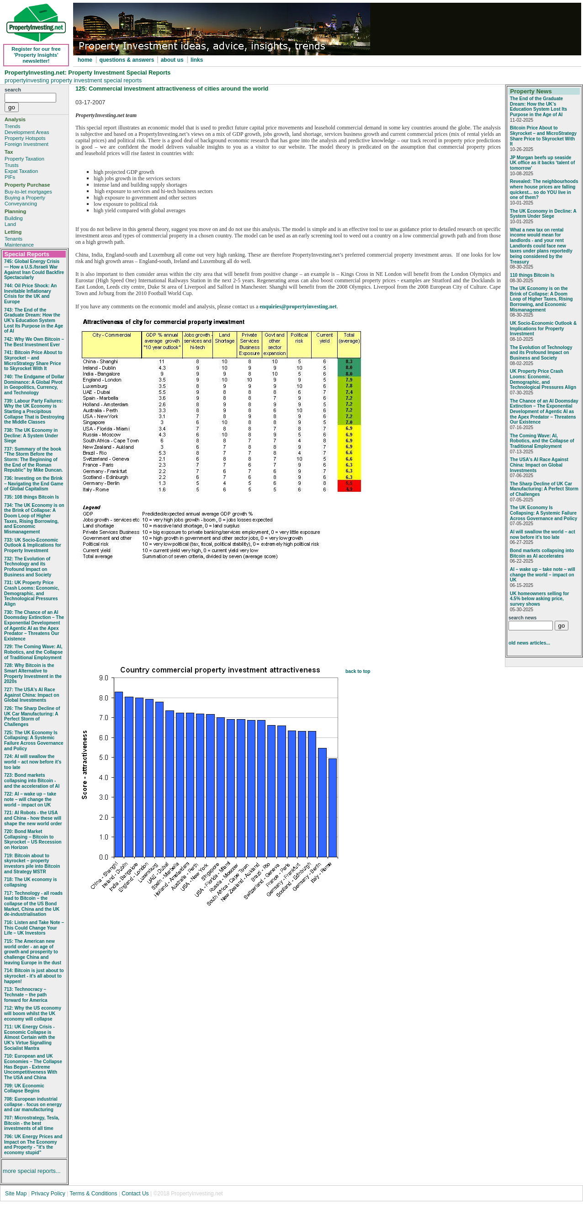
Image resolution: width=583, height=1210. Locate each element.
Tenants (13, 239)
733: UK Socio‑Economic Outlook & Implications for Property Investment (32, 545)
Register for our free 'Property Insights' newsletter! (36, 55)
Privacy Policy (49, 1193)
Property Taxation (24, 158)
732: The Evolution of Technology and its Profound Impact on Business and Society (27, 566)
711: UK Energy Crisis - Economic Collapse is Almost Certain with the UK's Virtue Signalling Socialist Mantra (29, 1037)
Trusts (12, 165)
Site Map (15, 1193)
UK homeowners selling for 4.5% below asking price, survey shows (539, 599)
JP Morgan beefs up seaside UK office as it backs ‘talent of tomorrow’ (542, 163)
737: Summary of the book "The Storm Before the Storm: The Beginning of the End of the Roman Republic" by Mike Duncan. (33, 459)
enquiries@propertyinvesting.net (298, 306)
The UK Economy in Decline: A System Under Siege (543, 214)
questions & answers (127, 60)
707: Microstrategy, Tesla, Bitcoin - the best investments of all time (31, 1123)
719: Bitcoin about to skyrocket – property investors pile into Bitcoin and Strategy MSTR (32, 863)
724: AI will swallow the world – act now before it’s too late (32, 761)
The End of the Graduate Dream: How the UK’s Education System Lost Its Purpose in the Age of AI (538, 106)
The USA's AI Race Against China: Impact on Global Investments (539, 465)
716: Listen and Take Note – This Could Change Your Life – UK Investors (34, 928)
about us (172, 60)
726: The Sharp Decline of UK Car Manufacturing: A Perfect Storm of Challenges (32, 716)
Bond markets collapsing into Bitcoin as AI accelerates (542, 553)
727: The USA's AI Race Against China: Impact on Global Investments (31, 695)
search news (522, 617)
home (85, 60)
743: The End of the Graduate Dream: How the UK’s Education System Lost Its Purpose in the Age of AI (33, 320)
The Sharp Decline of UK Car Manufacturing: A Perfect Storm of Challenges (544, 489)
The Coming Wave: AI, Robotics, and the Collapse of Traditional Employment (542, 441)
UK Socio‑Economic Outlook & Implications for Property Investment (543, 328)
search (13, 89)
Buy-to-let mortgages (28, 191)
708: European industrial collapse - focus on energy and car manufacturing (33, 1104)
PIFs (10, 177)
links (197, 60)
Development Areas (27, 132)
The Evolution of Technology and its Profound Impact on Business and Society (541, 352)
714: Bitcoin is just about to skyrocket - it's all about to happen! (34, 976)
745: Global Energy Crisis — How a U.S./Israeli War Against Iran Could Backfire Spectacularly (34, 269)
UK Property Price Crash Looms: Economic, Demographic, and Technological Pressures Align (543, 379)
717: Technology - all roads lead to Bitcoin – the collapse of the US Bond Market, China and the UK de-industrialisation (33, 904)
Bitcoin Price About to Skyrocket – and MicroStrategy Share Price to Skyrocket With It (543, 135)
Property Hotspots (25, 138)
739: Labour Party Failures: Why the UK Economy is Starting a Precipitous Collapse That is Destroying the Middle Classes (34, 411)
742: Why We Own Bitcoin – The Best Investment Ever (34, 342)
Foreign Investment (26, 144)
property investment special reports (96, 80)
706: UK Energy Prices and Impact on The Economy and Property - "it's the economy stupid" (33, 1144)
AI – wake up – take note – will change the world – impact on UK (542, 574)
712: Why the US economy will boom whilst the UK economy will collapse (32, 1013)
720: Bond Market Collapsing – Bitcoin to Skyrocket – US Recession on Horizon (33, 839)
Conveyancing (21, 203)
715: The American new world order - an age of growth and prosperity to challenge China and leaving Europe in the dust (32, 952)
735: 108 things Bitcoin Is (31, 497)
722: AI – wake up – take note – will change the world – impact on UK (30, 799)
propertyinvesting (28, 80)
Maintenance (19, 244)
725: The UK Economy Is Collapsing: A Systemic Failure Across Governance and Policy (34, 740)
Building (14, 218)
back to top (358, 671)
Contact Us (135, 1193)
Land (10, 224)
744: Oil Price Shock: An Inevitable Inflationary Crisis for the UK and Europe (30, 293)
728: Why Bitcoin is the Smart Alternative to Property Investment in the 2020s (33, 673)
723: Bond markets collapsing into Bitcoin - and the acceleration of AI (31, 780)
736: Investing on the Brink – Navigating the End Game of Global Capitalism (33, 483)
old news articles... (529, 642)
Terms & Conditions (93, 1193)
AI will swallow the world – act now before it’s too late (542, 534)
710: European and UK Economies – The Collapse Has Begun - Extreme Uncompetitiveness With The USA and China (33, 1067)
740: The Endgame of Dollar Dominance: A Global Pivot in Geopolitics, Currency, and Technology (34, 384)
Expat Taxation (21, 171)
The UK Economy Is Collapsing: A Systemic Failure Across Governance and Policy (543, 513)
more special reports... (32, 1170)
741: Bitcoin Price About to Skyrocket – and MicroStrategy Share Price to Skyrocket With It (33, 360)
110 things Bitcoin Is (532, 275)
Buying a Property (25, 197)
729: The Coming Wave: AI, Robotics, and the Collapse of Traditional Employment (33, 652)
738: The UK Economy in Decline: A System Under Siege (31, 435)
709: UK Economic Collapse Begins (24, 1088)
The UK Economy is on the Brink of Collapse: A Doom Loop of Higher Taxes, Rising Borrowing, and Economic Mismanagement (541, 299)
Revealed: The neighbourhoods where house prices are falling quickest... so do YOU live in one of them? (544, 189)
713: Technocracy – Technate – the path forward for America (26, 994)
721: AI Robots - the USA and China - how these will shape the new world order (33, 818)
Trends (12, 126)
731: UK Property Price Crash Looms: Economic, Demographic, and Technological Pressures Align (31, 593)
